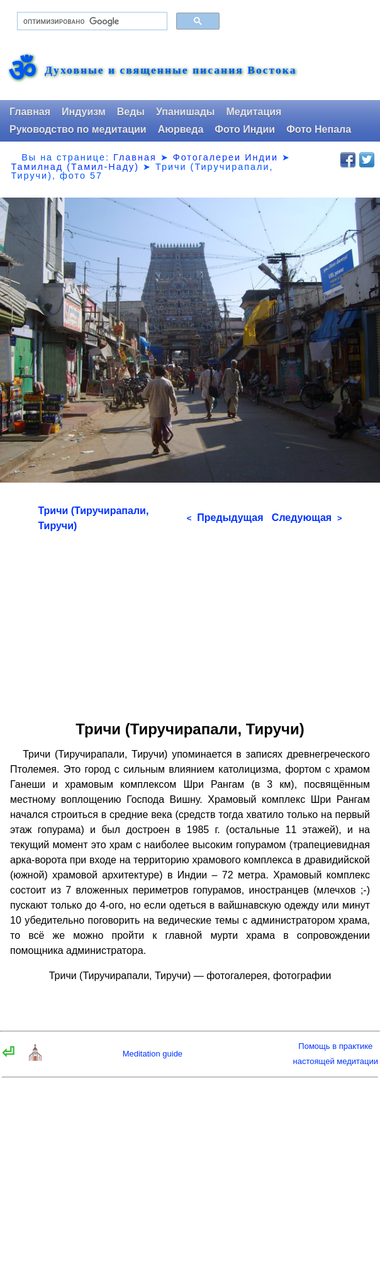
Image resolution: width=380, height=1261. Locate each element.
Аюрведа (181, 129)
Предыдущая (225, 517)
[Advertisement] (190, 622)
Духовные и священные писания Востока (170, 70)
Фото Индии (245, 129)
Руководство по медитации (78, 129)
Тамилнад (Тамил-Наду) (75, 167)
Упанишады (185, 111)
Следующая (307, 517)
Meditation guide (152, 1053)
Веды (131, 111)
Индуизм (84, 111)
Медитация (253, 111)
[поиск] (91, 21)
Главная (29, 111)
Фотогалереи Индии (225, 157)
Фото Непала (318, 129)
